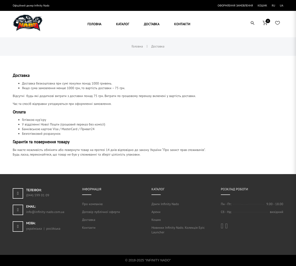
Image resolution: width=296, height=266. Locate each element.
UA (281, 5)
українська (34, 228)
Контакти (89, 227)
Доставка (88, 220)
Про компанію (92, 204)
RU (273, 5)
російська (53, 228)
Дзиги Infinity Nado (165, 204)
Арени (155, 212)
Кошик (262, 5)
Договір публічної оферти (101, 212)
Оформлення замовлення (235, 5)
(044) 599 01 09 (37, 195)
